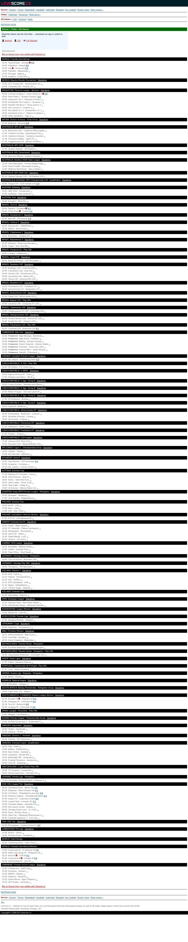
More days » (35, 14)
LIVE (14, 19)
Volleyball (50, 10)
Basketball (30, 10)
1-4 (37, 184)
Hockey (12, 10)
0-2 (26, 68)
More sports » (97, 10)
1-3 (36, 788)
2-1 (39, 97)
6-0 (37, 799)
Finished (22, 19)
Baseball (60, 10)
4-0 (27, 704)
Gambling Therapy (29, 909)
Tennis (21, 10)
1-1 (33, 707)
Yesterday (12, 14)
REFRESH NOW (8, 24)
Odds (30, 19)
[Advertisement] (94, 930)
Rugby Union (83, 10)
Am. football (70, 10)
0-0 (32, 63)
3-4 (34, 701)
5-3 (37, 360)
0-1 (29, 208)
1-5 (37, 850)
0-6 (35, 858)
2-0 (46, 94)
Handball (40, 10)
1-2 (30, 211)
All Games (6, 19)
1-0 (29, 218)
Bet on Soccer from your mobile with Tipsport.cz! (23, 54)
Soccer (4, 10)
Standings (42, 80)
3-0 (27, 65)
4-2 (36, 461)
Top (2, 902)
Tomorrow (23, 14)
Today (4, 14)
